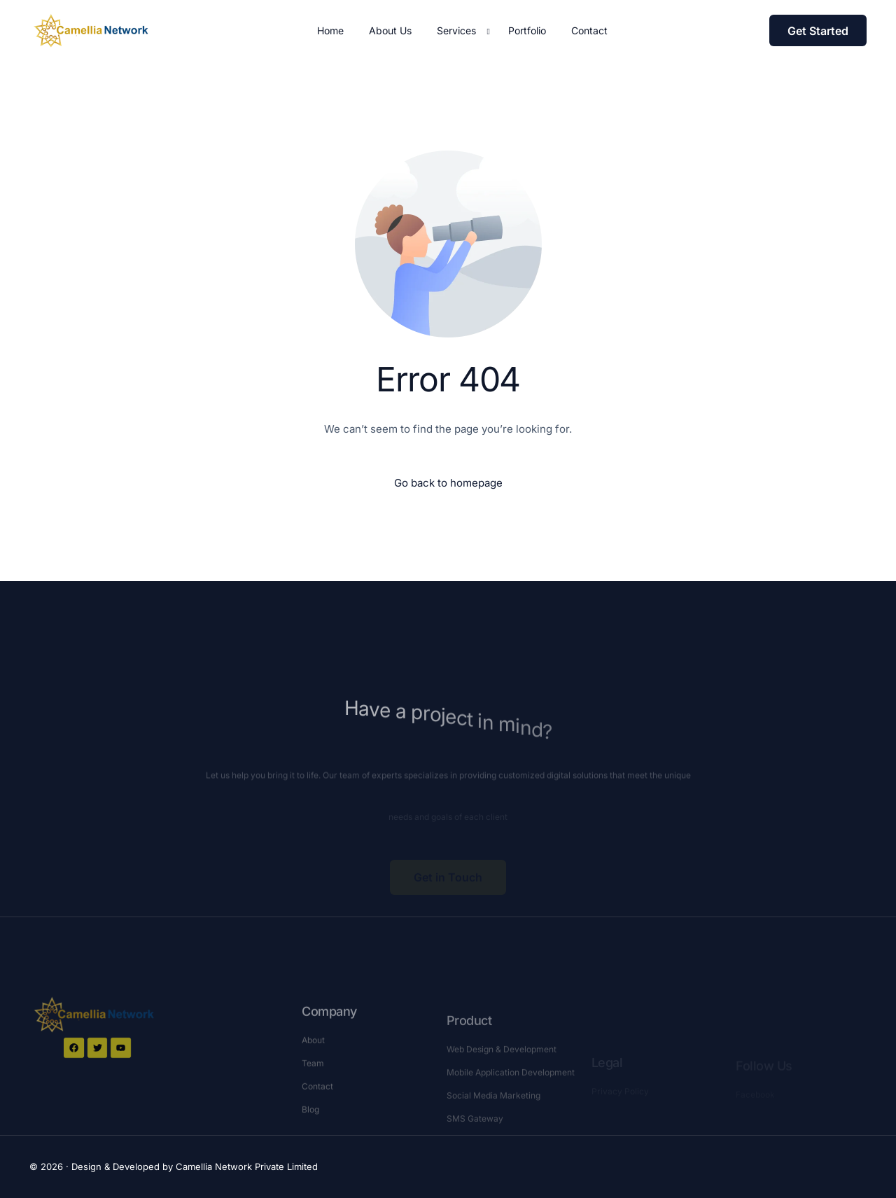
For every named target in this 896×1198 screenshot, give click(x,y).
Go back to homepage (448, 482)
